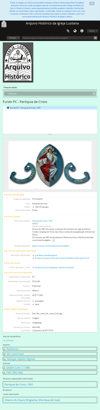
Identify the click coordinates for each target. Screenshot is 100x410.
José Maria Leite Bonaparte (46, 255)
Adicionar (9, 340)
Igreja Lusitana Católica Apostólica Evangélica (50, 246)
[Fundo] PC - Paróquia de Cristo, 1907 (23, 107)
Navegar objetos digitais (19, 359)
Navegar (12, 38)
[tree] (50, 120)
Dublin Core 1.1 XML (17, 367)
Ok (92, 3)
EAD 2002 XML (13, 372)
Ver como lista (14, 354)
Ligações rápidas (81, 31)
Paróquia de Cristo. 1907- (42, 221)
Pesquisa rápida (10, 87)
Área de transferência (68, 31)
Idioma (74, 31)
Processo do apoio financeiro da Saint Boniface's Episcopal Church (62, 258)
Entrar (91, 31)
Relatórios (11, 349)
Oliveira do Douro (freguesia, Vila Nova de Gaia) (54, 267)
